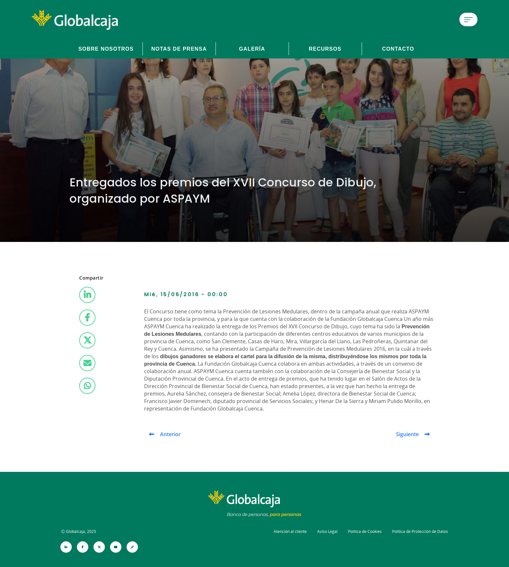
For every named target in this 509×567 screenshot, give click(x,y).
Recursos (325, 48)
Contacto (398, 48)
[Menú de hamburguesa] (468, 19)
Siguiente (407, 434)
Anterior (170, 434)
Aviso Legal (327, 531)
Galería (252, 48)
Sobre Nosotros (105, 48)
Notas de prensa (179, 48)
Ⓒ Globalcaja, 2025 (78, 531)
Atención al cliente (290, 531)
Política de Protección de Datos (420, 531)
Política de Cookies (365, 531)
